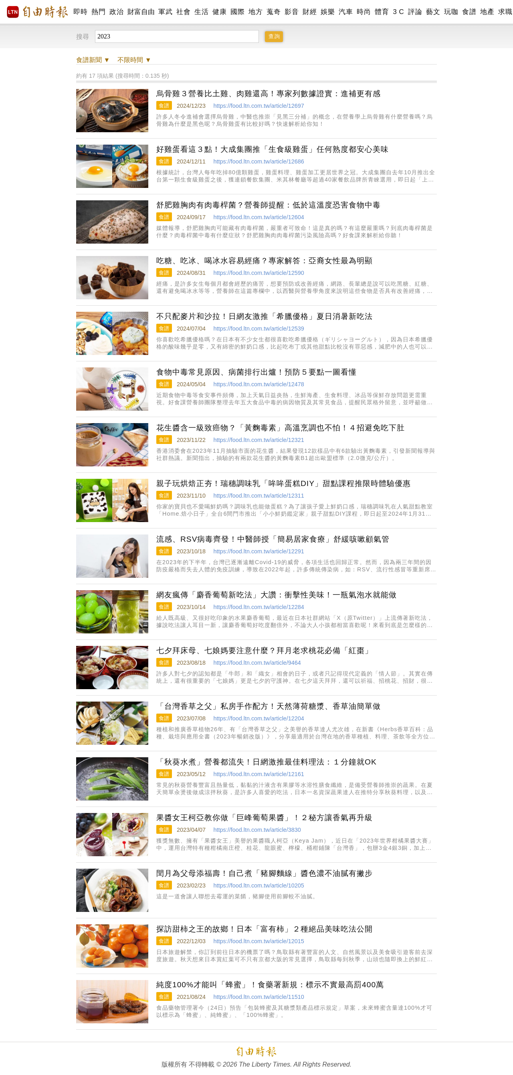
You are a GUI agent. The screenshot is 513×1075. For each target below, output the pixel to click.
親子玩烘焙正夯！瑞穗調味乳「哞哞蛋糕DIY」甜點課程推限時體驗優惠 (283, 483)
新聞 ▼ (93, 59)
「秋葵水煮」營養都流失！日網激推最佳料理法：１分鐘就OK (266, 762)
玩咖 (451, 12)
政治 (116, 12)
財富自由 (140, 12)
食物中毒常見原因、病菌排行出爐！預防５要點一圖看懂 (256, 372)
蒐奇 (274, 12)
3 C (398, 12)
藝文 (433, 12)
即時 (80, 12)
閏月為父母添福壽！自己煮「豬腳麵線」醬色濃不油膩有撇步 (264, 873)
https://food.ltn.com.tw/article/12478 (258, 384)
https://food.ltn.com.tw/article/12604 (258, 217)
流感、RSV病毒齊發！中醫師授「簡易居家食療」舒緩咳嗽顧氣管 (273, 539)
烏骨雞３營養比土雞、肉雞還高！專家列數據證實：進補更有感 (268, 93)
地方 (255, 12)
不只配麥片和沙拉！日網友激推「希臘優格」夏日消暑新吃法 (264, 316)
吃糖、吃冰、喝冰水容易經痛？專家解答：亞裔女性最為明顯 (264, 260)
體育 (382, 12)
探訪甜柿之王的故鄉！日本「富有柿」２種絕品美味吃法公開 (264, 929)
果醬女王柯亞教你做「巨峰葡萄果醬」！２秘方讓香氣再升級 (264, 817)
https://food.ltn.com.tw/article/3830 (257, 830)
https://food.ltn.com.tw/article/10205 (258, 885)
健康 (219, 12)
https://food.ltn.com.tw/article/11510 (258, 997)
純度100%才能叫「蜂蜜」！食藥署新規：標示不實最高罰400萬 (270, 984)
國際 (237, 12)
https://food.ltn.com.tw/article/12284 (258, 607)
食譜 (469, 12)
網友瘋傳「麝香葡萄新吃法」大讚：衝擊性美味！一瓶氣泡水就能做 (276, 595)
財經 (310, 12)
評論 (415, 12)
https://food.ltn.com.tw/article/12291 (258, 551)
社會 (183, 12)
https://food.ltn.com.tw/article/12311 (258, 495)
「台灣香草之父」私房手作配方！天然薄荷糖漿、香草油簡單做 (268, 706)
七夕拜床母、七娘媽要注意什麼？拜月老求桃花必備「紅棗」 (264, 650)
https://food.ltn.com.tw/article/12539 (258, 328)
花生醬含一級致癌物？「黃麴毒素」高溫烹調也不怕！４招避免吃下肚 (280, 428)
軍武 (165, 12)
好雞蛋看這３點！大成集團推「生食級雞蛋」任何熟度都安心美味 (272, 149)
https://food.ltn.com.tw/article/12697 (258, 106)
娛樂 (328, 12)
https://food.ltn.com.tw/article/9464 (257, 663)
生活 (201, 12)
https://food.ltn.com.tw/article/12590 (258, 273)
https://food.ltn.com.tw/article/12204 (258, 718)
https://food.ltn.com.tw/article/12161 (258, 774)
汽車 (346, 12)
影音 (292, 12)
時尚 (364, 12)
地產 (487, 12)
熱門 (98, 12)
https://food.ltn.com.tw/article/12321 (258, 440)
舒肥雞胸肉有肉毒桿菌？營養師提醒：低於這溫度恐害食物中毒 (268, 205)
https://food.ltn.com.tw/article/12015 (258, 941)
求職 (505, 12)
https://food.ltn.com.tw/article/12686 (258, 161)
